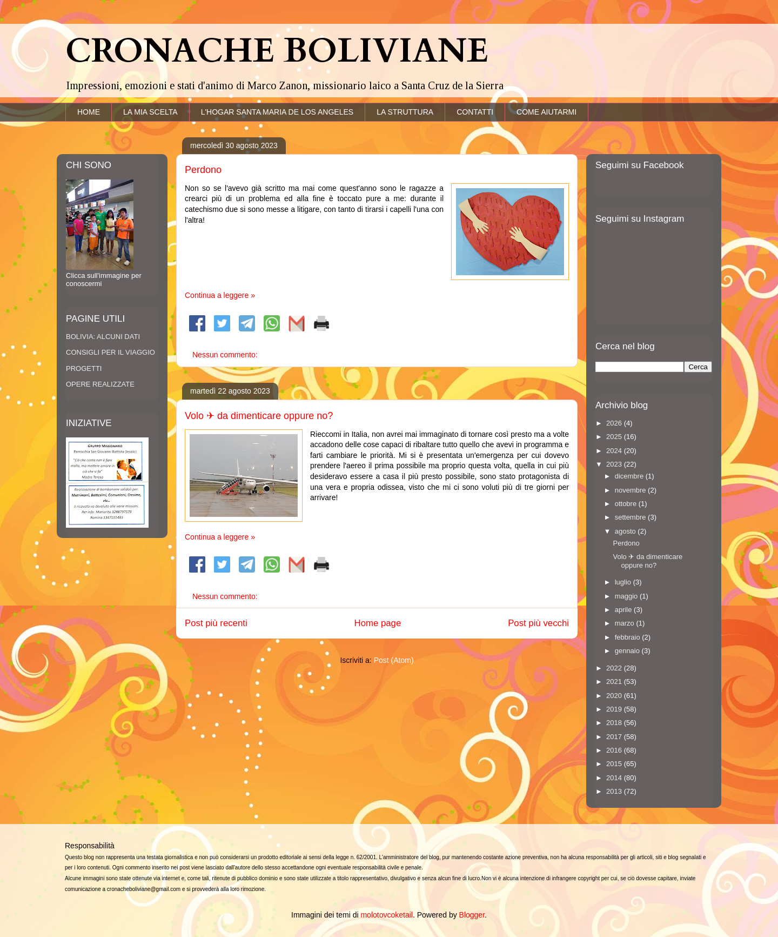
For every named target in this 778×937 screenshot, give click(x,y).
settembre (631, 517)
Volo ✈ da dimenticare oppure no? (259, 415)
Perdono (203, 169)
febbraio (628, 637)
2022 (615, 668)
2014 (615, 778)
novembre (631, 490)
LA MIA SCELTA (150, 112)
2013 (615, 791)
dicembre (630, 476)
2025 (615, 437)
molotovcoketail (386, 915)
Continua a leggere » (220, 295)
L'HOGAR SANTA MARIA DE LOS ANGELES (277, 112)
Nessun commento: (226, 354)
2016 (615, 750)
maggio (627, 596)
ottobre (627, 504)
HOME (88, 112)
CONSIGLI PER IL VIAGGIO (110, 352)
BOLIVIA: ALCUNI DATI (103, 337)
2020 (615, 696)
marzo (625, 623)
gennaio (628, 651)
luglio (624, 582)
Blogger (472, 915)
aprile (624, 610)
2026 (615, 423)
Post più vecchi (538, 623)
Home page (377, 623)
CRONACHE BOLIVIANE (276, 51)
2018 (615, 723)
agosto (626, 531)
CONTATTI (475, 112)
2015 (615, 764)
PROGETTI (84, 368)
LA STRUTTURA (405, 112)
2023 (615, 464)
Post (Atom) (394, 660)
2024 (615, 451)
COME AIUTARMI (546, 112)
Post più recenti (216, 623)
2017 (615, 737)
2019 (615, 709)
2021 (615, 681)
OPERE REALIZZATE (100, 384)
